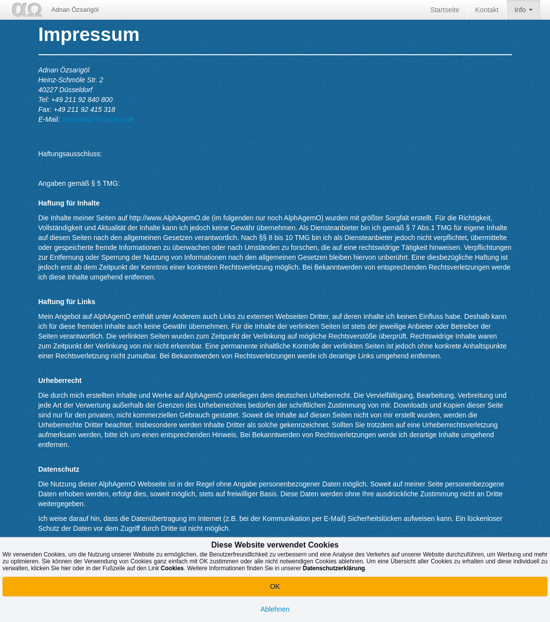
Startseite (444, 10)
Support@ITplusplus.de (98, 119)
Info (523, 13)
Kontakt (486, 10)
